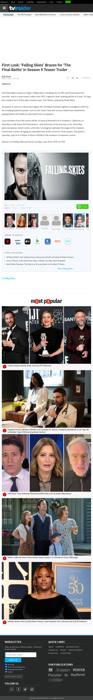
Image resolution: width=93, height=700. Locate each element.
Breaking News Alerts (15, 669)
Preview (24, 14)
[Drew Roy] (44, 221)
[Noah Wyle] (9, 221)
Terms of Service (75, 650)
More (68, 241)
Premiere (45, 14)
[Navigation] (4, 8)
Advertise (60, 647)
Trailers (59, 2)
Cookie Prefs (65, 653)
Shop (13, 2)
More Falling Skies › (66, 268)
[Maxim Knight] (56, 221)
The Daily (11, 665)
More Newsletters (13, 676)
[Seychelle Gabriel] (79, 221)
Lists (51, 2)
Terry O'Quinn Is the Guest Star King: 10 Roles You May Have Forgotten (36, 260)
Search (5, 2)
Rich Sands (6, 76)
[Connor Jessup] (68, 221)
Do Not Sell (53, 653)
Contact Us (53, 650)
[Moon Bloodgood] (21, 221)
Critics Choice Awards (70, 14)
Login (68, 2)
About (51, 647)
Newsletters (42, 2)
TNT (5, 205)
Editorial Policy (72, 647)
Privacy (63, 650)
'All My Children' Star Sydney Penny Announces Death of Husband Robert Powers (40, 257)
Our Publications (60, 664)
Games (20, 2)
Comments (86, 78)
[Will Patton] (33, 221)
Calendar (30, 2)
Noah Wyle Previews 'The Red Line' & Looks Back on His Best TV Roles (35, 264)
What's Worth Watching (16, 667)
